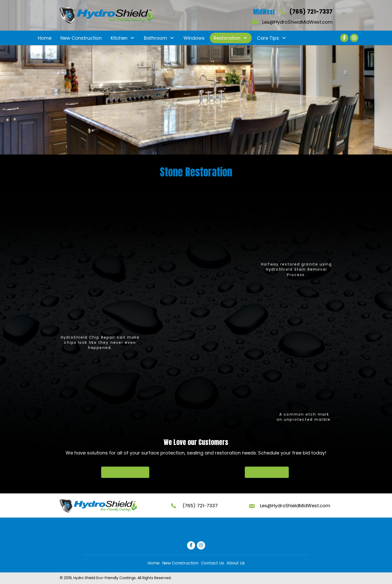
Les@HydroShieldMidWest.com (297, 22)
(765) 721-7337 (311, 12)
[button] (132, 38)
